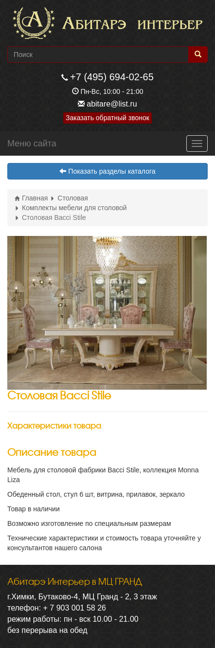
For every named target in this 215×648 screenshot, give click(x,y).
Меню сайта (31, 143)
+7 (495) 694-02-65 (112, 77)
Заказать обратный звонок (107, 118)
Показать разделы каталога (107, 171)
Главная (31, 198)
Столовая (69, 198)
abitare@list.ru (112, 104)
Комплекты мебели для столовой (71, 208)
